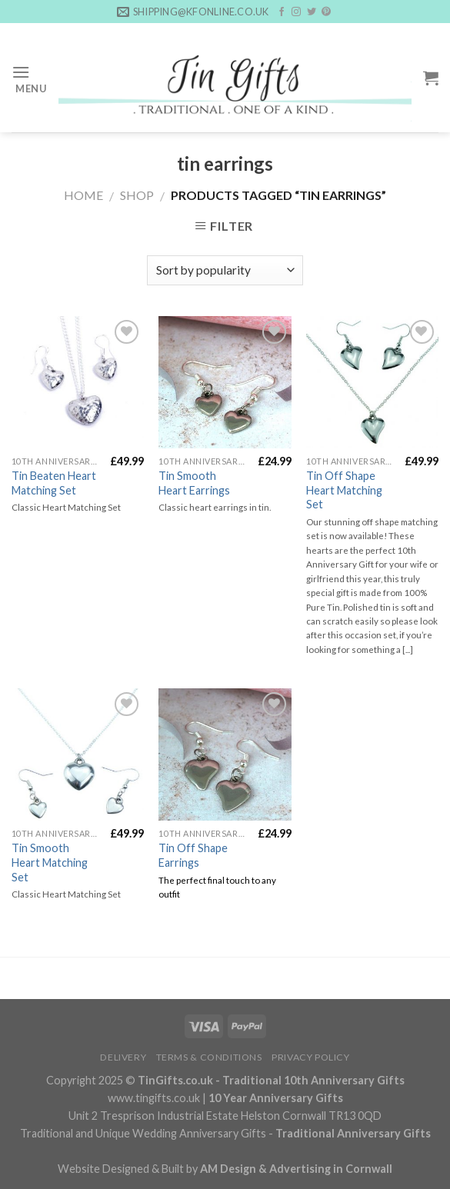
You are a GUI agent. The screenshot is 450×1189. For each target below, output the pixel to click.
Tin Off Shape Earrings (193, 855)
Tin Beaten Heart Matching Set (54, 483)
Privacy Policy (311, 1057)
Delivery (123, 1057)
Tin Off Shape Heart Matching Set (344, 490)
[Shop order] (225, 270)
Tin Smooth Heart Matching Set (50, 862)
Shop (137, 195)
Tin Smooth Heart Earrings (194, 483)
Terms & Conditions (209, 1057)
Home (83, 195)
